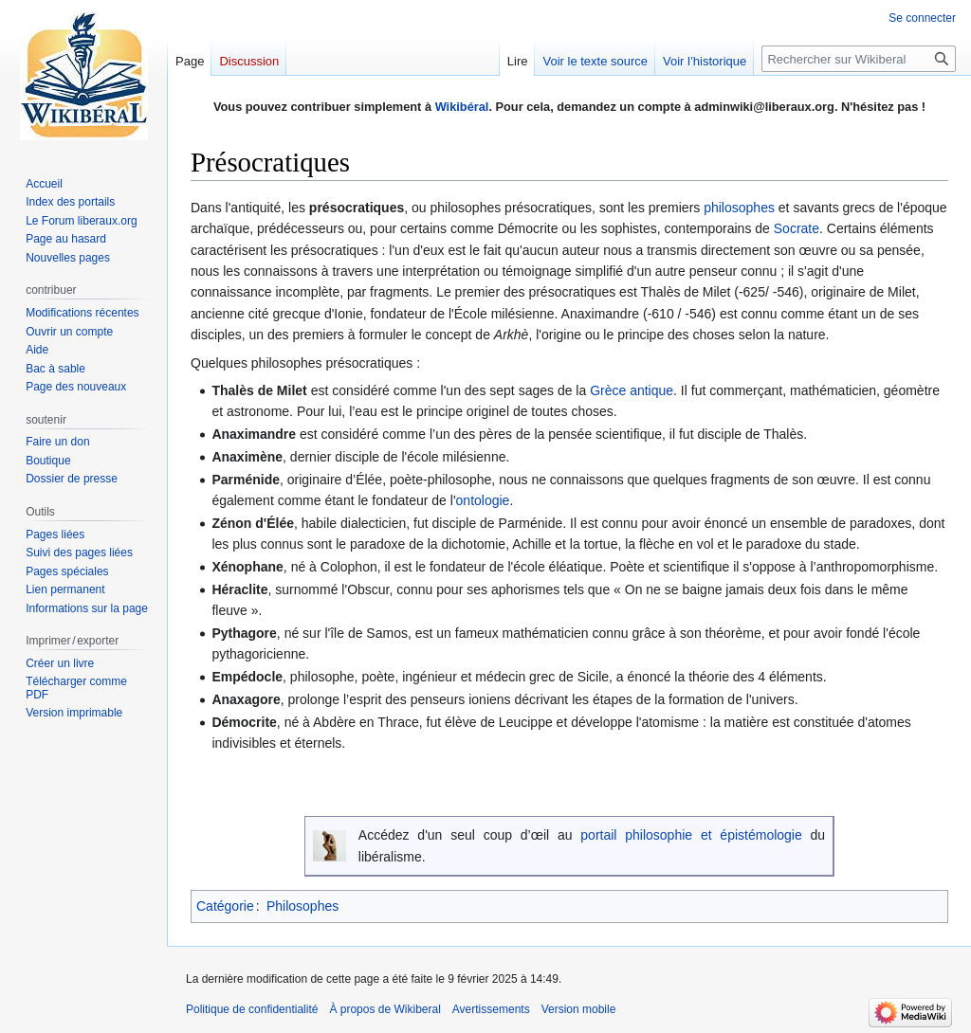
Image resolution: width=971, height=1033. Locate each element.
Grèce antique (631, 390)
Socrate (796, 228)
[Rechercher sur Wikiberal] (858, 58)
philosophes (739, 207)
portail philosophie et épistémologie (690, 835)
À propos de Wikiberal (384, 1009)
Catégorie (225, 906)
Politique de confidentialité (252, 1009)
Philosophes (302, 906)
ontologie (483, 500)
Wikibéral (462, 107)
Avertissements (491, 1009)
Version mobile (578, 1009)
